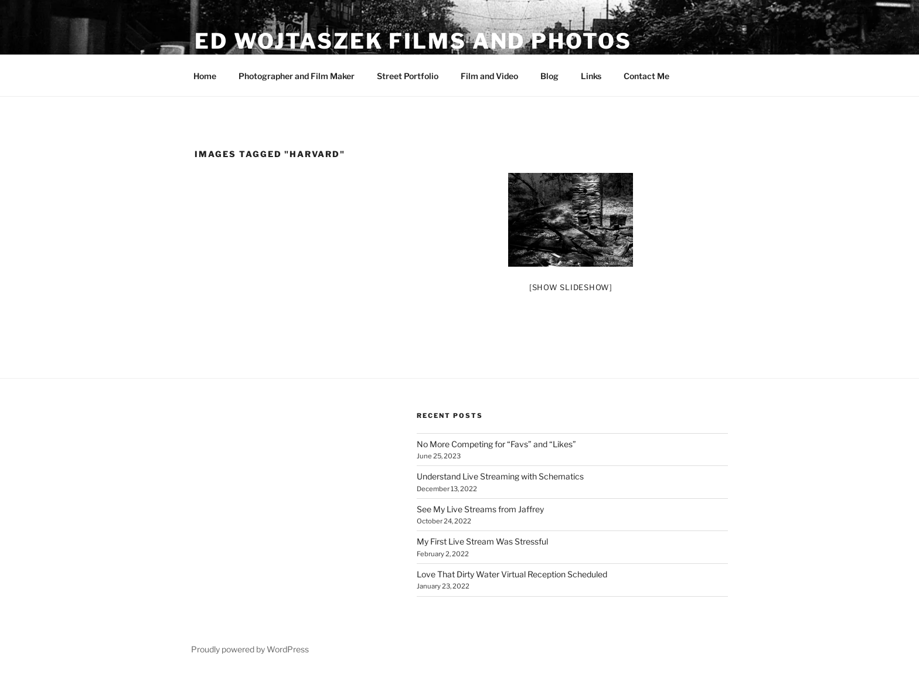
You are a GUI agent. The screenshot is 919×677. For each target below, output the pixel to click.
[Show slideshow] (570, 287)
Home (204, 76)
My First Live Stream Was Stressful (482, 541)
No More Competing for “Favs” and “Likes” (496, 444)
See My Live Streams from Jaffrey (480, 509)
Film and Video (489, 76)
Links (591, 76)
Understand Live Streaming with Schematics (500, 476)
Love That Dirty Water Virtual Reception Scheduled (512, 574)
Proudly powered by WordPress (250, 649)
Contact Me (646, 76)
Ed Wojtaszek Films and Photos (413, 41)
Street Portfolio (407, 76)
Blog (549, 76)
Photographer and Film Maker (297, 76)
